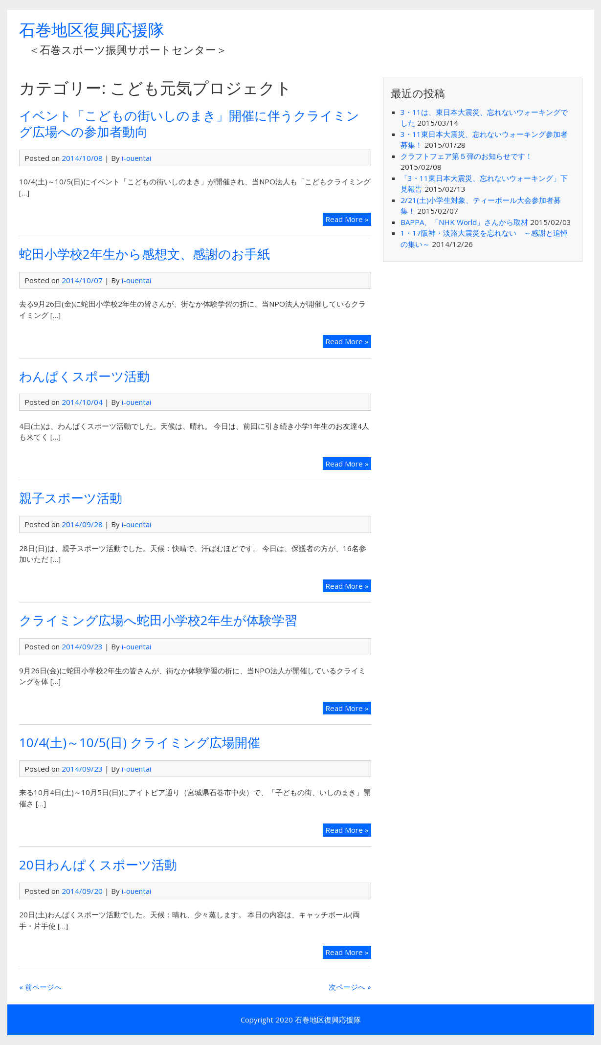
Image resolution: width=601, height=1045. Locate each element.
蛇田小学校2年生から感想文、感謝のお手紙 (144, 254)
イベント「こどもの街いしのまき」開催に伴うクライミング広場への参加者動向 (189, 123)
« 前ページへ (40, 987)
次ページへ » (350, 987)
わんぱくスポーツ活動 (84, 376)
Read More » (347, 219)
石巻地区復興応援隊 (91, 30)
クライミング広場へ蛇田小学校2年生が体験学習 (158, 620)
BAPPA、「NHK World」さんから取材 (464, 222)
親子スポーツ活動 (70, 498)
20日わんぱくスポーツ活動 (98, 864)
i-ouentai (136, 158)
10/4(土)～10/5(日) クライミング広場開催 (139, 742)
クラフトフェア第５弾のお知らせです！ (467, 156)
